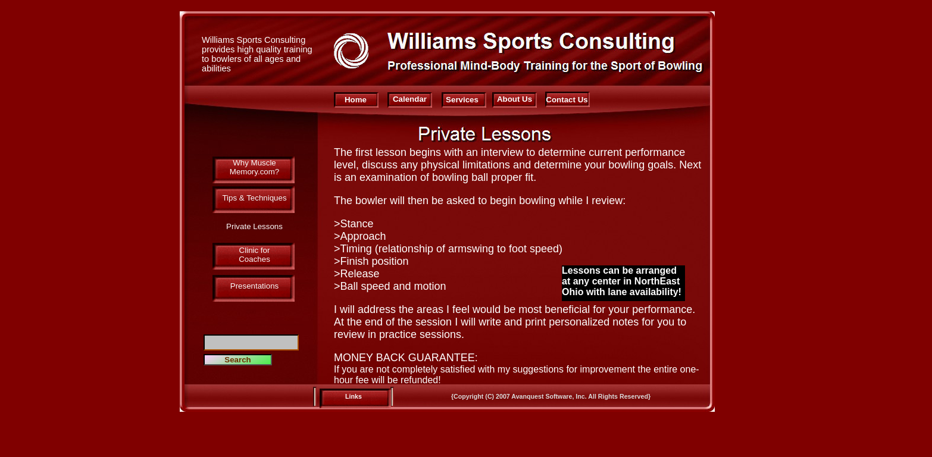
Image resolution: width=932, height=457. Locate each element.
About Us (514, 99)
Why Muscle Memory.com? (254, 167)
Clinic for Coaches (254, 255)
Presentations (254, 285)
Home (356, 99)
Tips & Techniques (254, 197)
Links (353, 396)
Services (462, 99)
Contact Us (566, 99)
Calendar (410, 99)
